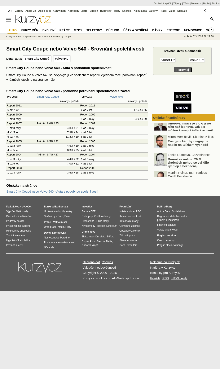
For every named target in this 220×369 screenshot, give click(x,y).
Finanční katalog (166, 224)
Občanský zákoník (129, 230)
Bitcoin (93, 10)
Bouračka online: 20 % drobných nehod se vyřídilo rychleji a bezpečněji (188, 168)
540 (120, 96)
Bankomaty (61, 206)
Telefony (94, 30)
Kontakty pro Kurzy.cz (165, 272)
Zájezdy (177, 3)
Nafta (109, 241)
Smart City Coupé (37, 58)
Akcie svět (44, 10)
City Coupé (52, 96)
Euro (60, 216)
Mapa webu (170, 229)
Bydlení (48, 30)
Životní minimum (15, 235)
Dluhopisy (87, 216)
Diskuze (182, 10)
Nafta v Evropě (90, 245)
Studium (216, 3)
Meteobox (196, 3)
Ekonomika (88, 221)
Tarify (117, 10)
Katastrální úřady (128, 221)
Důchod (112, 30)
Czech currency (166, 240)
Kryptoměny (88, 225)
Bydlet (206, 3)
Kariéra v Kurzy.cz (163, 267)
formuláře (132, 245)
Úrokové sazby (52, 211)
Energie (127, 10)
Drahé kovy (88, 231)
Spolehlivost (179, 211)
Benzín (101, 241)
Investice (87, 206)
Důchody (49, 247)
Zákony (153, 10)
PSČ (138, 211)
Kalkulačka (140, 10)
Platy (68, 226)
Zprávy (19, 10)
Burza (85, 211)
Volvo (113, 96)
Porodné (65, 237)
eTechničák (172, 220)
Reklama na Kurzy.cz (165, 262)
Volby (160, 229)
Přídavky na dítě (15, 221)
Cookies (107, 262)
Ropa (85, 241)
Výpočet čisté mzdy (17, 211)
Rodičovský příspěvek (18, 230)
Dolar (67, 216)
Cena (167, 211)
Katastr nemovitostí (130, 216)
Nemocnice (193, 30)
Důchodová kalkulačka (18, 216)
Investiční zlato (97, 236)
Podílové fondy (102, 216)
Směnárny (50, 216)
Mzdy (78, 30)
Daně (122, 245)
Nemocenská (51, 237)
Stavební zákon (128, 240)
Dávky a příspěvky (55, 232)
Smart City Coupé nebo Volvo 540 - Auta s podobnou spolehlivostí (52, 191)
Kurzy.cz (10, 36)
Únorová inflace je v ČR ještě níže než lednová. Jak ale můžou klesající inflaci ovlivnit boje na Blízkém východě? (190, 134)
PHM (93, 241)
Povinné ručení (14, 245)
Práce (163, 10)
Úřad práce (50, 226)
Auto (19, 36)
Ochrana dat (91, 262)
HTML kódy (179, 278)
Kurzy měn (59, 10)
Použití (155, 278)
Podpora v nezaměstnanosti (59, 242)
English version (166, 235)
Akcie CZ (30, 10)
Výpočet (26, 206)
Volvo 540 (61, 58)
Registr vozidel (165, 216)
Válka (172, 10)
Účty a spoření (135, 30)
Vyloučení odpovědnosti (99, 267)
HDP (98, 221)
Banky (48, 206)
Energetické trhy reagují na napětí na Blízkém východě (188, 149)
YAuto (186, 3)
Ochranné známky (129, 225)
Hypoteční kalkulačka (18, 240)
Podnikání (125, 206)
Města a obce (127, 211)
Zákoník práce (127, 235)
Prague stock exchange (170, 245)
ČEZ (93, 211)
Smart (40, 96)
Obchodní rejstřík (163, 3)
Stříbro (110, 236)
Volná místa (60, 222)
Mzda (61, 226)
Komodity (73, 10)
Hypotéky (105, 10)
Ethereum (111, 225)
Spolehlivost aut (33, 36)
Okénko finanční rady (169, 117)
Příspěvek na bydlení (18, 225)
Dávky (157, 30)
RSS (165, 278)
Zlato (85, 10)
